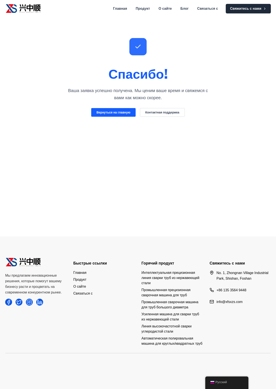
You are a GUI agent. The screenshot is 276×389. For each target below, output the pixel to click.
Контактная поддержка (162, 112)
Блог (184, 8)
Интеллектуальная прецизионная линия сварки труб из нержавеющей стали (170, 278)
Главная (120, 8)
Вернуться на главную (113, 112)
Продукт (143, 8)
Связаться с (207, 8)
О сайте (165, 8)
